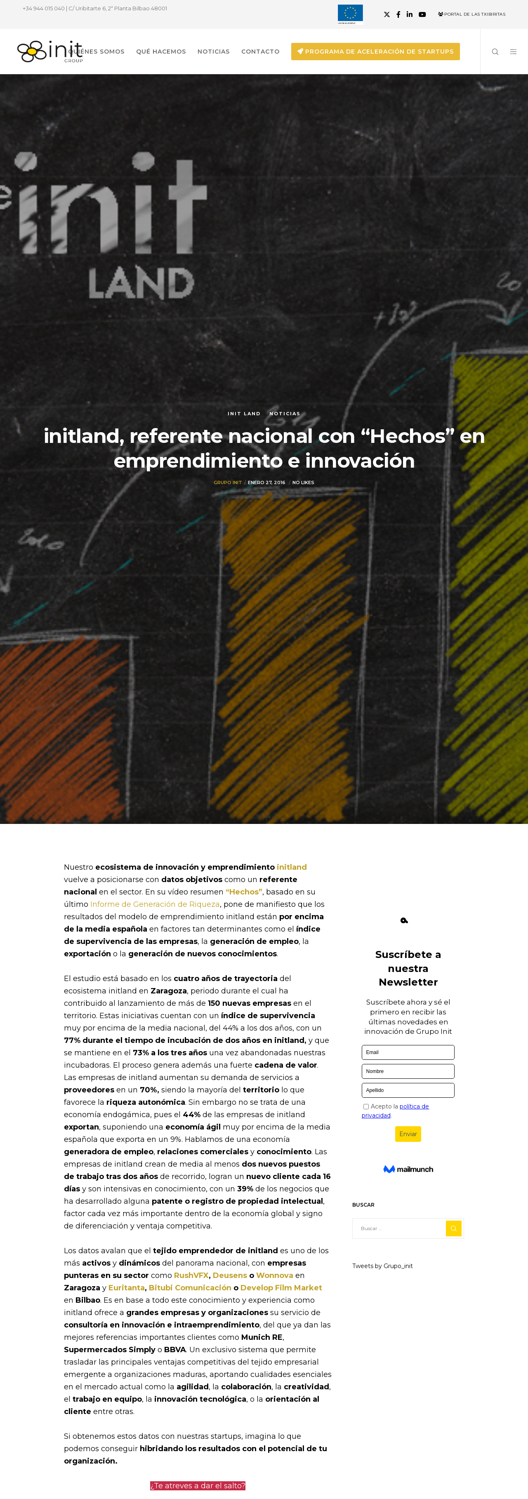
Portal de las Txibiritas (471, 14)
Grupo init (228, 482)
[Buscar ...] (408, 1228)
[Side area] (508, 51)
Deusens (231, 1275)
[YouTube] (422, 14)
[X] (387, 14)
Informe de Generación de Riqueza (155, 904)
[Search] (490, 51)
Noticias (285, 414)
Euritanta (126, 1287)
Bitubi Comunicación (190, 1287)
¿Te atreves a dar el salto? (197, 1485)
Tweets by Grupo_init (382, 1266)
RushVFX (191, 1275)
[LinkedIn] (409, 14)
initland (292, 867)
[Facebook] (398, 14)
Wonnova (275, 1275)
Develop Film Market (281, 1287)
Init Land (244, 414)
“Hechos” (244, 892)
